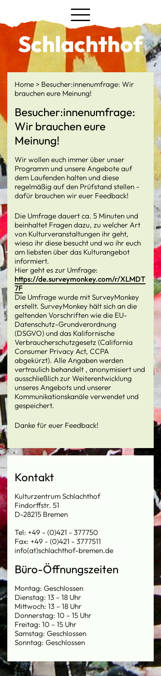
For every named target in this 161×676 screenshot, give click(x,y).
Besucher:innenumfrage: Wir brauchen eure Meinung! (74, 89)
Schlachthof (80, 44)
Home (25, 84)
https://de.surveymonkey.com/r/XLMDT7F (80, 283)
